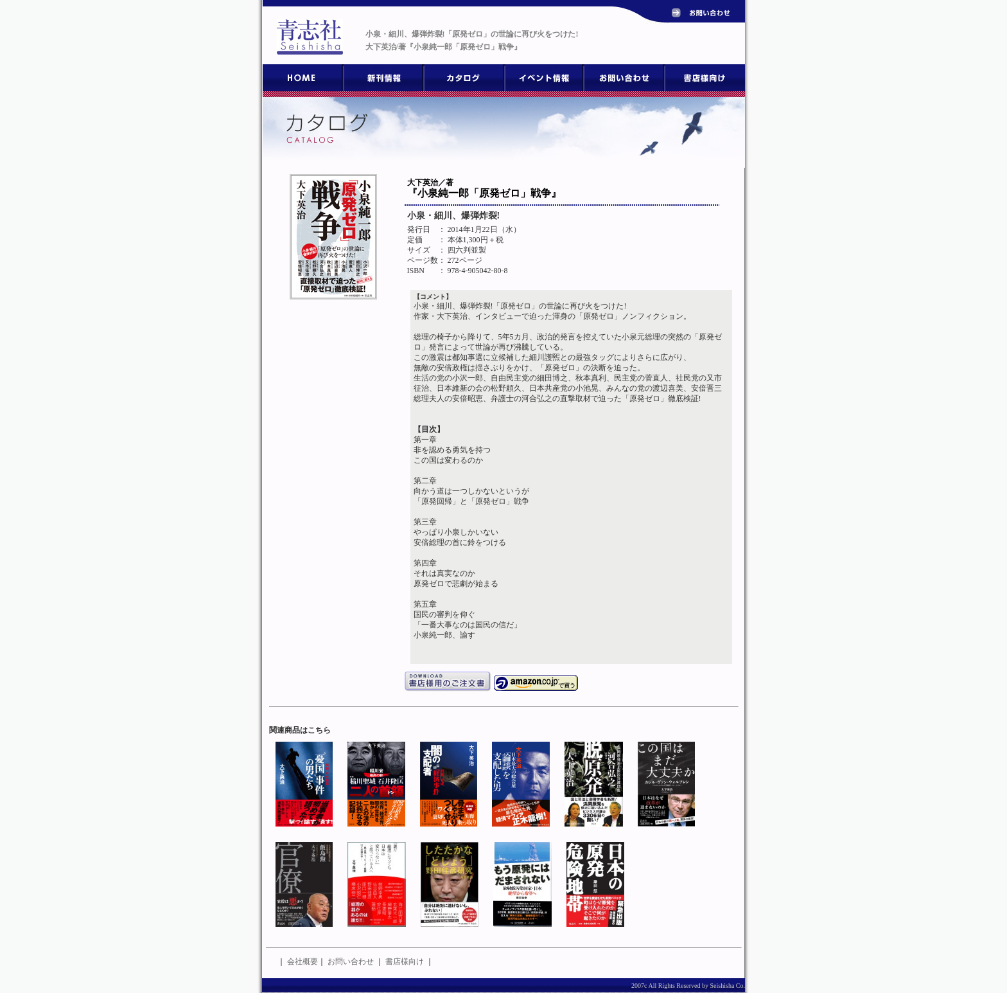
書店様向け (404, 961)
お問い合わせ (351, 961)
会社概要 (302, 961)
